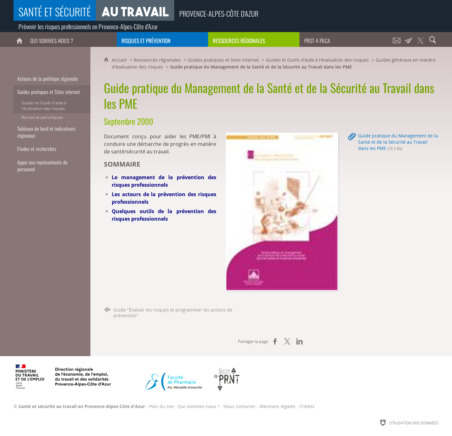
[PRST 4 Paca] (345, 39)
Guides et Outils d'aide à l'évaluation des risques (317, 60)
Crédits (307, 406)
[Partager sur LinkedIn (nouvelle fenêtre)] (299, 341)
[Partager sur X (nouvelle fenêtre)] (287, 341)
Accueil (120, 60)
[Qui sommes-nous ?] (71, 39)
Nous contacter (239, 406)
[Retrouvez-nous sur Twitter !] (421, 39)
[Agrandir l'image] (282, 210)
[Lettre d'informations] (409, 39)
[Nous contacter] (397, 39)
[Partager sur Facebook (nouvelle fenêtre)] (275, 341)
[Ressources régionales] (253, 39)
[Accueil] (19, 39)
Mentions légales (277, 406)
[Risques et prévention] (162, 39)
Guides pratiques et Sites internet (223, 60)
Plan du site (161, 406)
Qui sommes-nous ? (198, 406)
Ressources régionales (157, 60)
